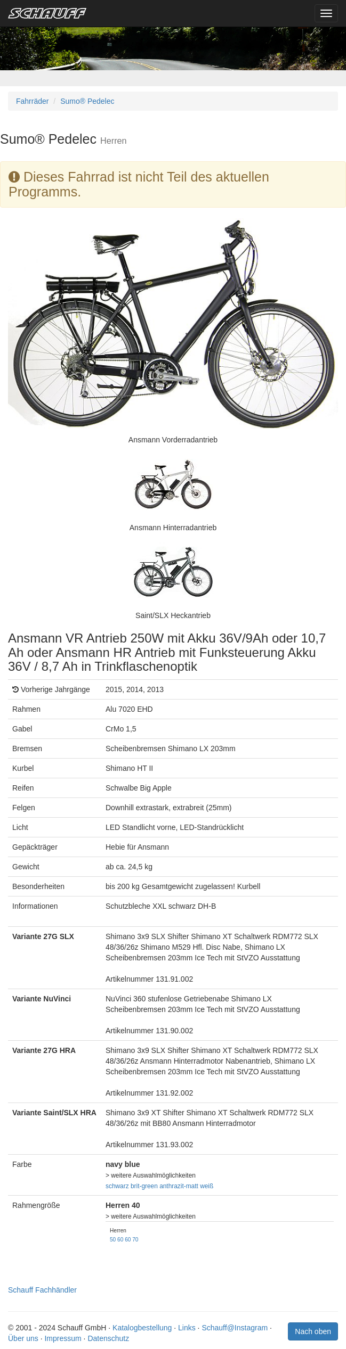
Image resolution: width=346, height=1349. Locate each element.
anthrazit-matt (178, 1186)
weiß (206, 1186)
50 (113, 1240)
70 (135, 1240)
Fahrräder (32, 101)
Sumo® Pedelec (87, 101)
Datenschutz (108, 1338)
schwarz (117, 1186)
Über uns (23, 1338)
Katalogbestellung (142, 1327)
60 (120, 1240)
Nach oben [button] (313, 1331)
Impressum (62, 1338)
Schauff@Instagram (235, 1327)
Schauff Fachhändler (42, 1290)
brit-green (144, 1186)
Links (187, 1327)
